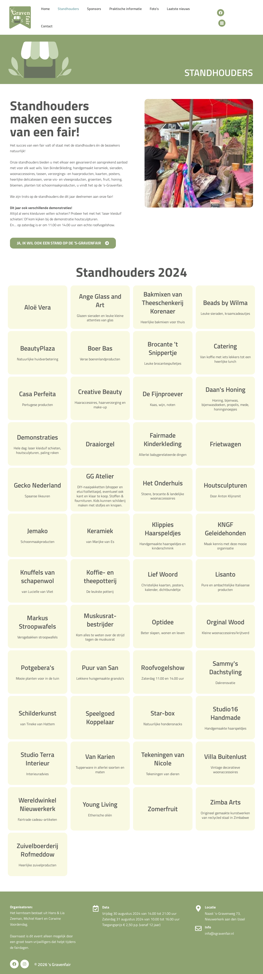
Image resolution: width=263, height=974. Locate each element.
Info (208, 924)
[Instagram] (230, 16)
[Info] (198, 925)
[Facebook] (220, 16)
